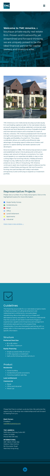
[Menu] (44, 6)
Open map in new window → (14, 224)
